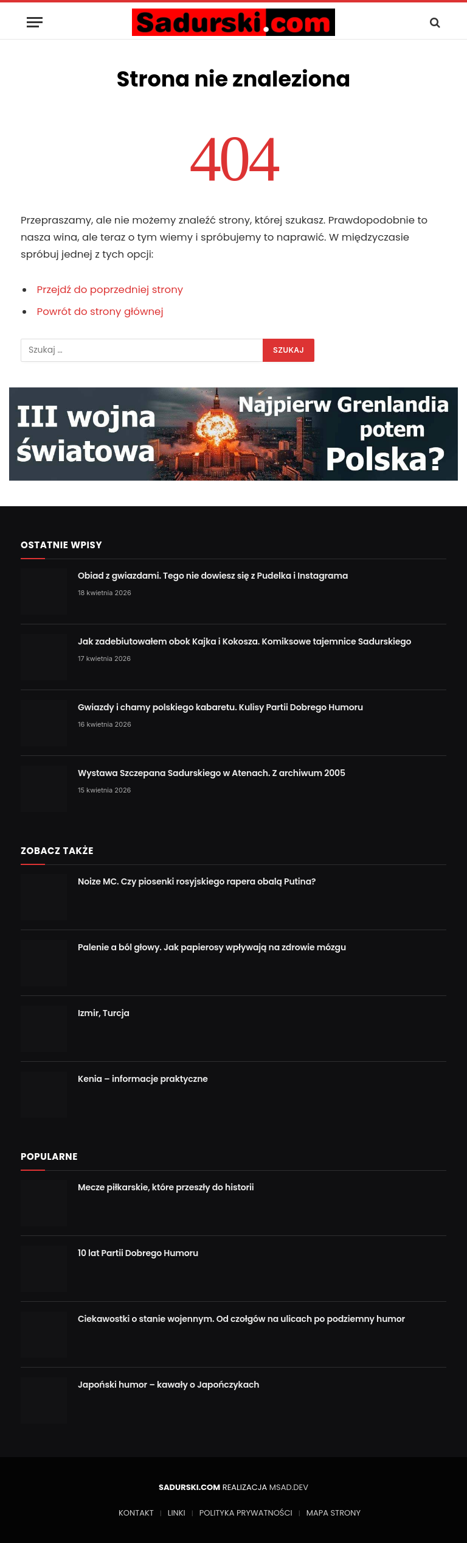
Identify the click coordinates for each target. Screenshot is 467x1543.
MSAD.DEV (288, 1487)
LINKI (176, 1513)
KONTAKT (136, 1513)
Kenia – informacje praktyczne (143, 1079)
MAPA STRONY (333, 1513)
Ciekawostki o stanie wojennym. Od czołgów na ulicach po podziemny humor (241, 1319)
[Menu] (35, 22)
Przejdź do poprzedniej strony (110, 290)
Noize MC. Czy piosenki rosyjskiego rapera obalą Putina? (197, 881)
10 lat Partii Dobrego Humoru (138, 1253)
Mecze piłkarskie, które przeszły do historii (166, 1187)
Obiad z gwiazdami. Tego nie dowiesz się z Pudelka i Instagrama (213, 576)
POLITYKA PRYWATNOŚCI (245, 1513)
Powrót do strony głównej (100, 312)
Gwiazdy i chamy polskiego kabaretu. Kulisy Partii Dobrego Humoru (220, 707)
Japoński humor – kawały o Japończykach (168, 1385)
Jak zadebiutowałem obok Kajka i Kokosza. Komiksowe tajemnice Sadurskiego (244, 641)
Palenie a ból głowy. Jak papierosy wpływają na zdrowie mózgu (212, 947)
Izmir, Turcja (104, 1013)
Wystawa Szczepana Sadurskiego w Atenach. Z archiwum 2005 (211, 773)
